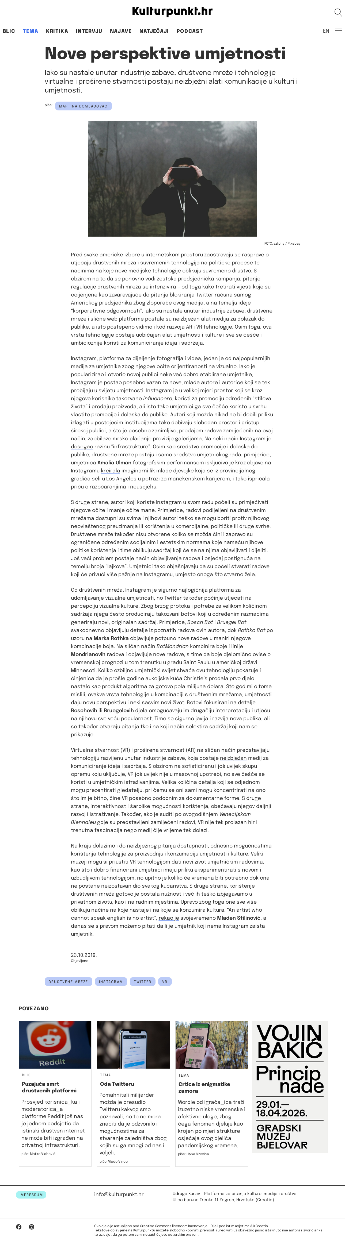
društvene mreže (68, 982)
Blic (9, 31)
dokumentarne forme (212, 798)
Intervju (89, 31)
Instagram (111, 982)
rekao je (169, 918)
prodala (218, 678)
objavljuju (117, 630)
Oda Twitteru (117, 1084)
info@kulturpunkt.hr (119, 1194)
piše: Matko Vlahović (38, 1154)
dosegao (82, 446)
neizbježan (233, 758)
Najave (121, 31)
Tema (30, 31)
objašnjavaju (182, 566)
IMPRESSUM (31, 1195)
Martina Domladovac (83, 106)
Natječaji (154, 31)
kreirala (110, 470)
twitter (142, 982)
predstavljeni (133, 822)
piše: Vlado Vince (114, 1162)
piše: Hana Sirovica (193, 1154)
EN (326, 31)
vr (165, 982)
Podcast (190, 31)
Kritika (57, 31)
